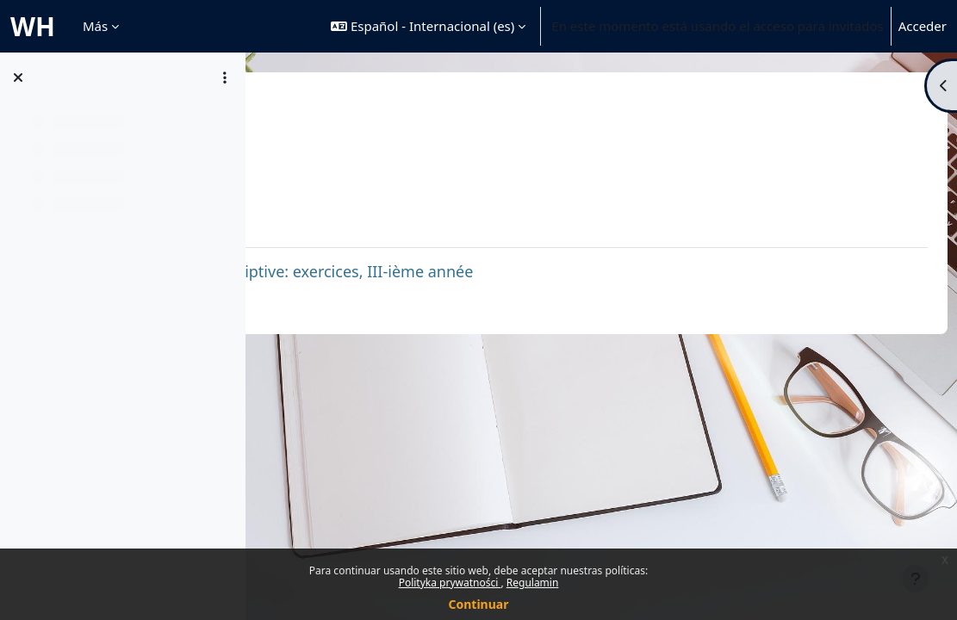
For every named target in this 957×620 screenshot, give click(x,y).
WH (32, 26)
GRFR (295, 109)
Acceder (922, 25)
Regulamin (532, 582)
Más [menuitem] (95, 25)
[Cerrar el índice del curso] (18, 77)
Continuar (479, 604)
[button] (428, 26)
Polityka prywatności (450, 582)
